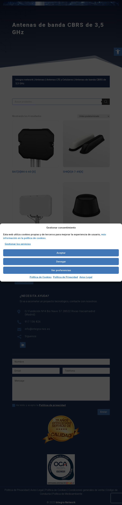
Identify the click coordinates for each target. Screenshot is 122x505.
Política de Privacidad (65, 277)
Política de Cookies (40, 277)
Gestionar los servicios (18, 244)
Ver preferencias (61, 270)
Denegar (61, 261)
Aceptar (61, 252)
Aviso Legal (85, 277)
